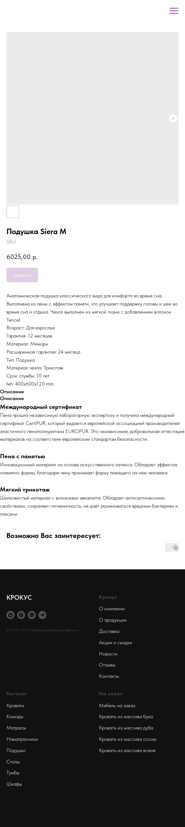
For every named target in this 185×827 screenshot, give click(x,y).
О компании (112, 608)
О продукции (113, 620)
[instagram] (21, 615)
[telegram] (42, 615)
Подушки (15, 750)
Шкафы (14, 784)
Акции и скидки (115, 642)
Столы (13, 762)
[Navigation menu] (174, 11)
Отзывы (107, 665)
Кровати (15, 705)
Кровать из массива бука (126, 716)
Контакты (109, 676)
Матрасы (16, 728)
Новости (108, 654)
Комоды (14, 716)
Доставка (109, 631)
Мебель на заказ (117, 705)
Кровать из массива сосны (127, 739)
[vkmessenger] (10, 615)
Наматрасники (22, 739)
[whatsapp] (32, 615)
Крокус (108, 597)
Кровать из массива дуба (126, 728)
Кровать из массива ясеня (127, 750)
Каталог (16, 693)
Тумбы (12, 773)
